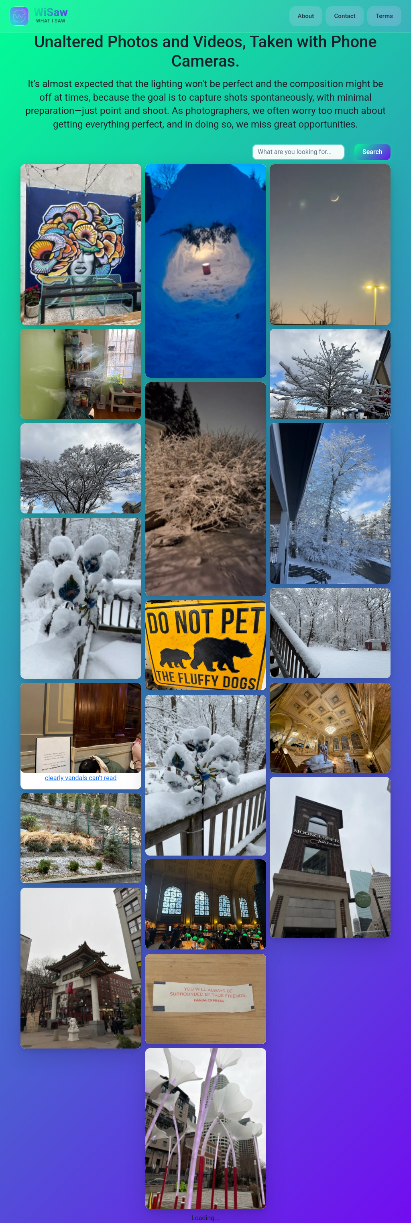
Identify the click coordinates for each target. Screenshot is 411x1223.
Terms (384, 16)
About (306, 16)
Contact (344, 16)
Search (372, 152)
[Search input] (298, 152)
